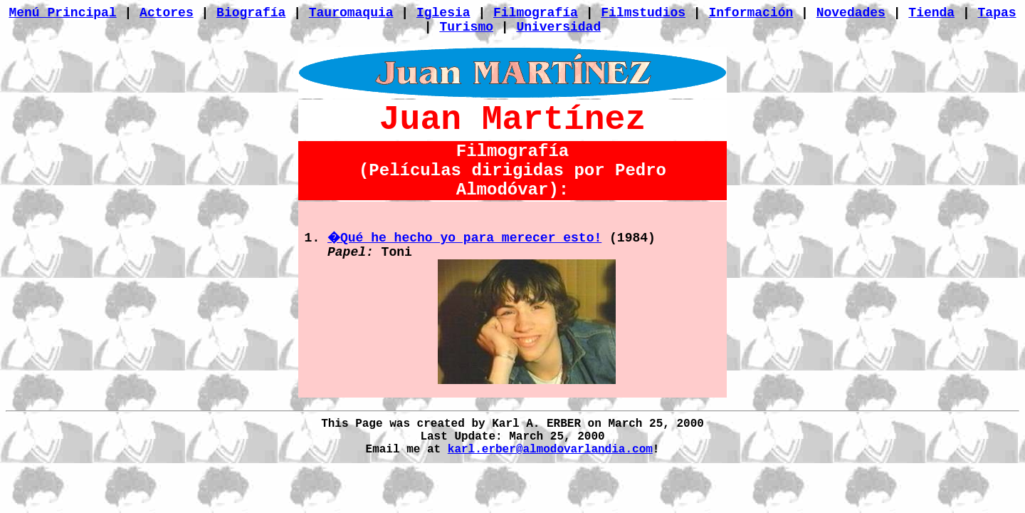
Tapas (997, 13)
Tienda (931, 13)
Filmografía (535, 13)
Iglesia (443, 13)
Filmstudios (643, 13)
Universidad (558, 27)
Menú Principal (62, 13)
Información (750, 13)
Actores (167, 13)
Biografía (250, 13)
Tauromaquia (351, 13)
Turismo (466, 27)
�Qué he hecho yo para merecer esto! (464, 238)
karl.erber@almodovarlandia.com (550, 449)
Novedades (850, 13)
